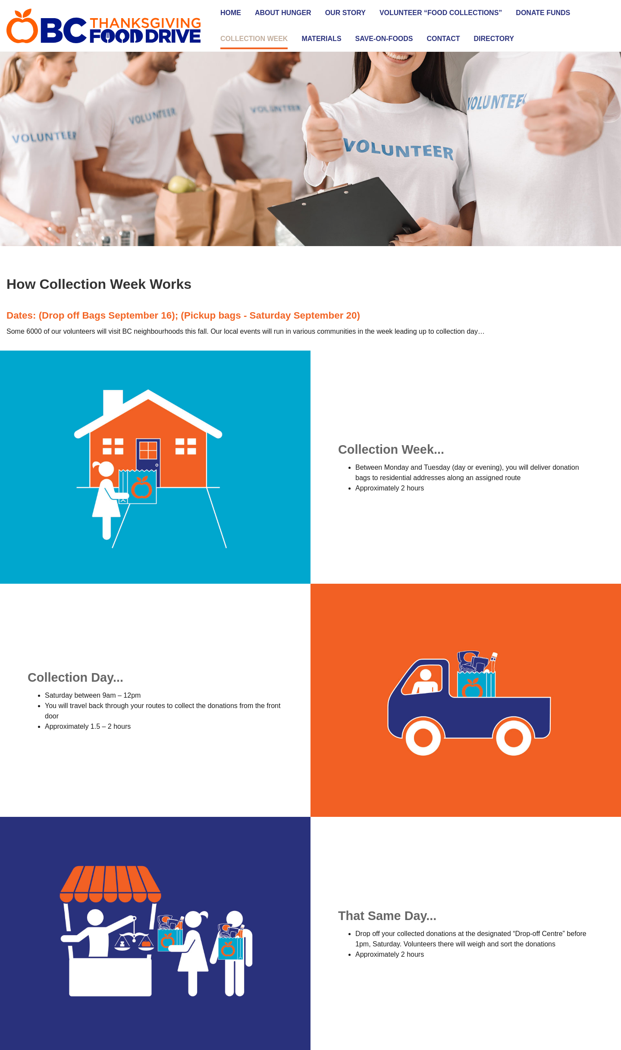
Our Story (345, 12)
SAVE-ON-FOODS (384, 38)
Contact (443, 38)
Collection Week (254, 38)
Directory (494, 38)
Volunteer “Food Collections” (441, 12)
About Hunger (283, 12)
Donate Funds (543, 12)
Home (230, 12)
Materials (321, 38)
